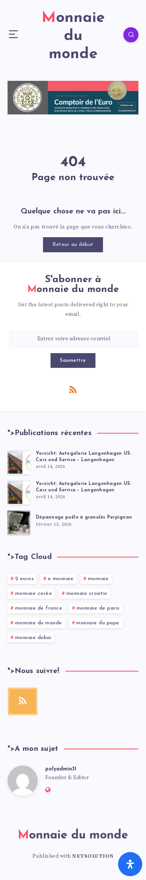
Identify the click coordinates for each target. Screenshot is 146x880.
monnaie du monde (38, 623)
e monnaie (61, 579)
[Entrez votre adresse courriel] (73, 338)
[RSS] (73, 389)
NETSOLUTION (93, 856)
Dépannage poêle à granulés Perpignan (84, 517)
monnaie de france (39, 608)
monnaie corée (33, 593)
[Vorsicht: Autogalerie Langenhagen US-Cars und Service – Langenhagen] (19, 462)
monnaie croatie (87, 593)
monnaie (98, 579)
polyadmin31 (60, 769)
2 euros (24, 579)
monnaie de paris (98, 608)
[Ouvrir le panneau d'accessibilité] (130, 864)
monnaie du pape (98, 623)
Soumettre (73, 360)
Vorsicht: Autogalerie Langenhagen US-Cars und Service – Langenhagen (83, 456)
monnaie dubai (33, 638)
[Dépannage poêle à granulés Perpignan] (19, 523)
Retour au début (73, 244)
